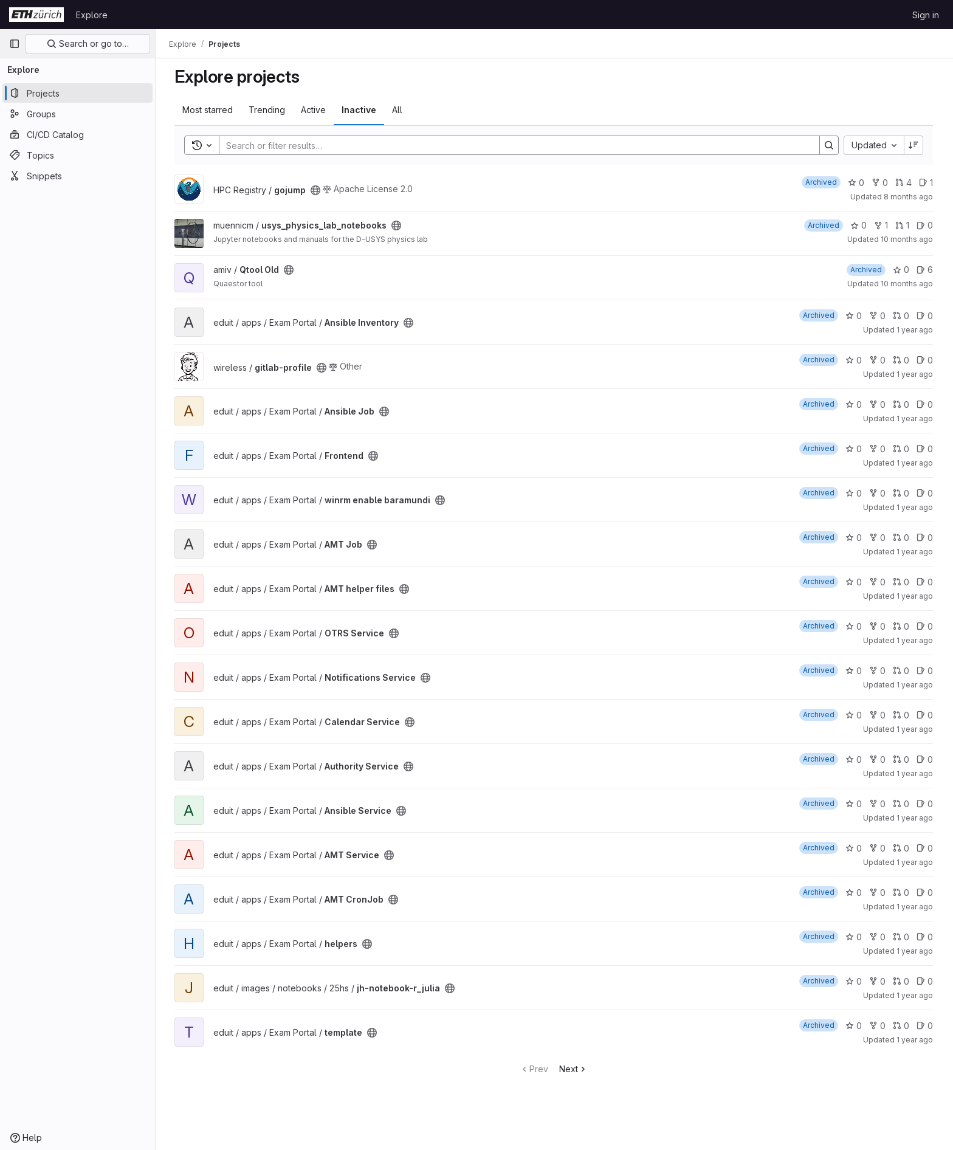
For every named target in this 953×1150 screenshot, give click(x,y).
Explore (92, 15)
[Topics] (77, 155)
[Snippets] (77, 175)
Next (574, 1069)
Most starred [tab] (208, 110)
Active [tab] (313, 110)
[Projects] (77, 93)
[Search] (514, 145)
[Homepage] (36, 14)
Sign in (925, 15)
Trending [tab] (267, 110)
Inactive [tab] (359, 110)
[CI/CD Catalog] (77, 134)
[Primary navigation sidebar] (14, 43)
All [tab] (398, 110)
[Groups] (77, 113)
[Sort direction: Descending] (914, 145)
